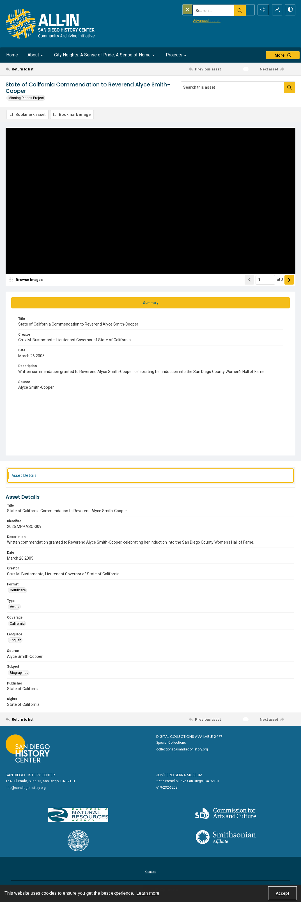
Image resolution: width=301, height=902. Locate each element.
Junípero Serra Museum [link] (179, 775)
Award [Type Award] (15, 607)
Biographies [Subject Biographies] (19, 673)
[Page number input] (265, 280)
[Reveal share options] (261, 9)
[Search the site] (206, 9)
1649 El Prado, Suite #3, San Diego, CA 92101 (40, 781)
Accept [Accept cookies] (282, 893)
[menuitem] (150, 871)
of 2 (280, 280)
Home (12, 55)
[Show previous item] (249, 280)
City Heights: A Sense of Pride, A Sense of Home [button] (105, 55)
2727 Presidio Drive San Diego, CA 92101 (188, 781)
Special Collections (171, 743)
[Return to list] (45, 69)
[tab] (150, 303)
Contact (150, 872)
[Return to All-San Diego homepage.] (50, 23)
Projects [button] (177, 55)
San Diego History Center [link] (30, 775)
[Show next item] (289, 280)
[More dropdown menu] (283, 55)
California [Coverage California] (17, 624)
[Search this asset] (232, 87)
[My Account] (275, 9)
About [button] (36, 55)
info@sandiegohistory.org (26, 788)
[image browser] (27, 280)
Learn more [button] (147, 893)
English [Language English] (15, 641)
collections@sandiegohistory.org (182, 750)
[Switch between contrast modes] (289, 9)
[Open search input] (247, 9)
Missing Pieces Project (26, 98)
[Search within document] (289, 87)
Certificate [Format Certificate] (18, 590)
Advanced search (195, 20)
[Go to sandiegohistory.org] (28, 749)
